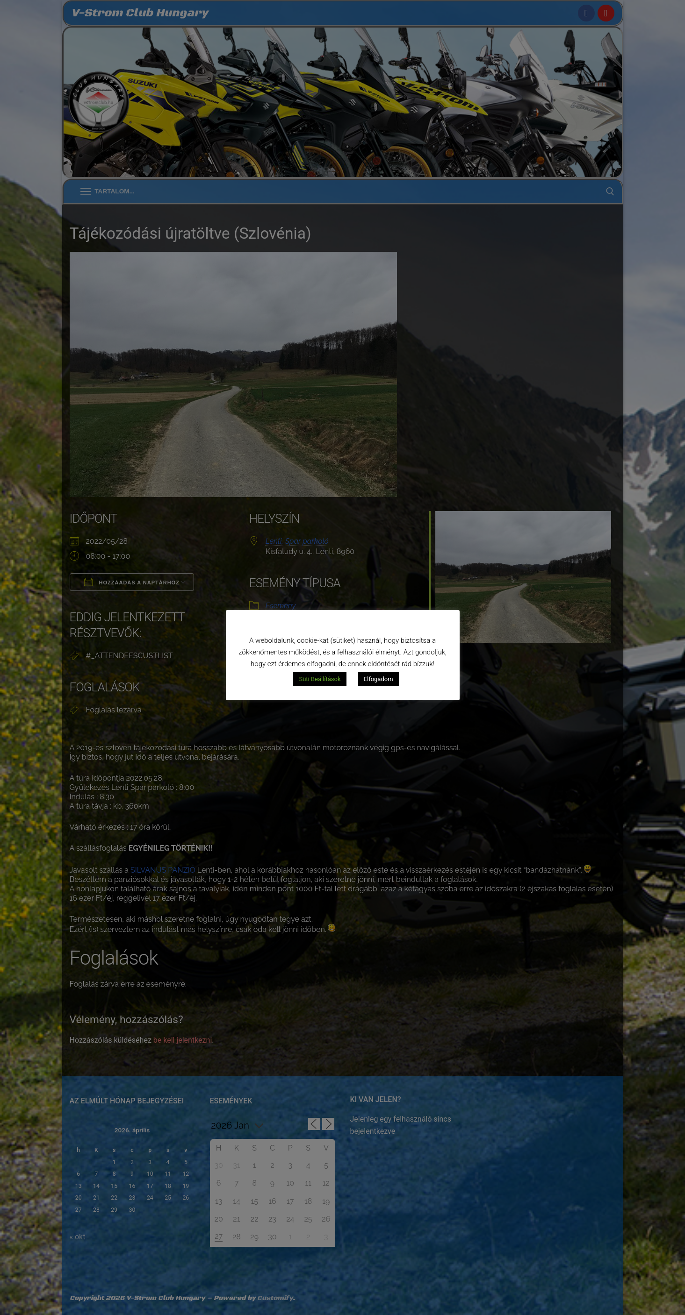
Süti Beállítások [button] (319, 678)
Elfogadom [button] (378, 678)
